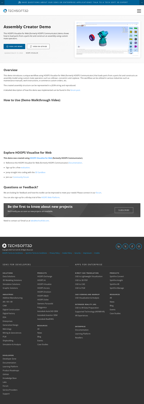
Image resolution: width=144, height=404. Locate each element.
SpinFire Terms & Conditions (36, 253)
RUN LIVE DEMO (14, 46)
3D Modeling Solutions (12, 280)
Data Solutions (9, 276)
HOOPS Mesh (43, 296)
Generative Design (10, 325)
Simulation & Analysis (12, 344)
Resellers (79, 337)
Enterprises (7, 321)
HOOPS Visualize (44, 284)
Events (40, 340)
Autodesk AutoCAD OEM (47, 311)
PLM (4, 336)
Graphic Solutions (10, 288)
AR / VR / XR (7, 302)
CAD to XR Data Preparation (87, 308)
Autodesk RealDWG (45, 319)
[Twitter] (125, 246)
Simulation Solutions (11, 284)
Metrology (7, 329)
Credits (97, 253)
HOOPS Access (43, 288)
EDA (4, 317)
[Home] (15, 12)
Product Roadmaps (11, 370)
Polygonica (42, 307)
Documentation (75, 163)
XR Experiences (81, 315)
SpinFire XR (114, 284)
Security (77, 253)
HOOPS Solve (42, 299)
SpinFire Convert (117, 276)
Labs (5, 382)
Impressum (87, 253)
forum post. (76, 90)
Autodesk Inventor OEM (47, 315)
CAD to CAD (80, 284)
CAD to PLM (80, 288)
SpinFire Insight (116, 280)
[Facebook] (132, 246)
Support (6, 393)
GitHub (6, 374)
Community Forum (21, 177)
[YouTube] (139, 246)
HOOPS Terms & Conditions (12, 253)
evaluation (25, 167)
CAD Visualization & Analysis (87, 298)
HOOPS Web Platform (50, 197)
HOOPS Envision (44, 292)
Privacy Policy (55, 253)
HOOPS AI (41, 280)
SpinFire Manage (117, 288)
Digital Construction (11, 309)
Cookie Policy (67, 253)
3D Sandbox (40, 172)
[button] (124, 210)
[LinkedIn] (119, 246)
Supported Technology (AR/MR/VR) (90, 311)
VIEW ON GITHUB (38, 46)
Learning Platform (10, 366)
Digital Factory (9, 313)
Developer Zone (9, 359)
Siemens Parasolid (45, 303)
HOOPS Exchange (44, 276)
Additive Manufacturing (12, 298)
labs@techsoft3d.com (40, 220)
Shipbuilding (8, 340)
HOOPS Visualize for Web (41, 158)
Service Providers (10, 390)
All (38, 329)
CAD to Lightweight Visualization (88, 276)
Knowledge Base (10, 378)
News (39, 333)
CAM (5, 305)
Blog (39, 336)
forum (98, 192)
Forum (5, 386)
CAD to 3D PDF (81, 280)
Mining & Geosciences (12, 333)
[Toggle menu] (139, 11)
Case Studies (42, 344)
